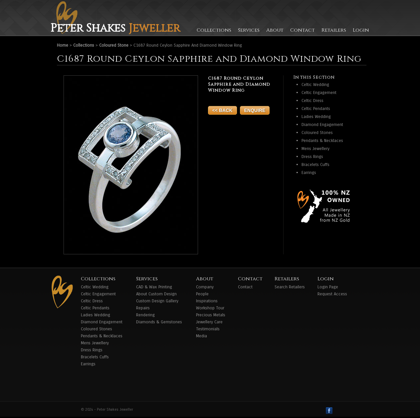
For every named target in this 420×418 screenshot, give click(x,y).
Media (201, 336)
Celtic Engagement (319, 92)
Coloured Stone (113, 45)
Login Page (327, 287)
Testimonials (208, 329)
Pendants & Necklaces (322, 140)
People (202, 294)
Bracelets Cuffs (315, 164)
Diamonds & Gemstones (159, 322)
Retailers (333, 30)
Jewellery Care (209, 322)
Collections (214, 30)
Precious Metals (210, 315)
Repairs (143, 308)
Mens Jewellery (315, 148)
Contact (302, 30)
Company (205, 287)
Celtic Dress (312, 100)
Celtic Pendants (316, 108)
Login (361, 30)
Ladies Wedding (316, 116)
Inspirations (207, 301)
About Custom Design (156, 294)
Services (249, 30)
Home (62, 45)
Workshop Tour (210, 308)
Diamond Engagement (322, 124)
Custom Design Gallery (157, 301)
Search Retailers (290, 287)
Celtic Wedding (315, 84)
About (275, 30)
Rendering (145, 315)
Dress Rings (312, 156)
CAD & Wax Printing (154, 287)
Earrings (309, 172)
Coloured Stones (317, 132)
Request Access (332, 294)
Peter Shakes (115, 28)
